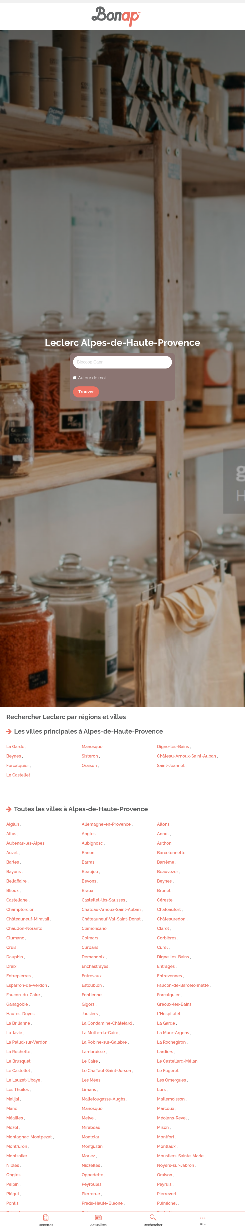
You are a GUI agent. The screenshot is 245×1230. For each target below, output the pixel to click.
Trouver (86, 392)
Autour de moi (92, 377)
